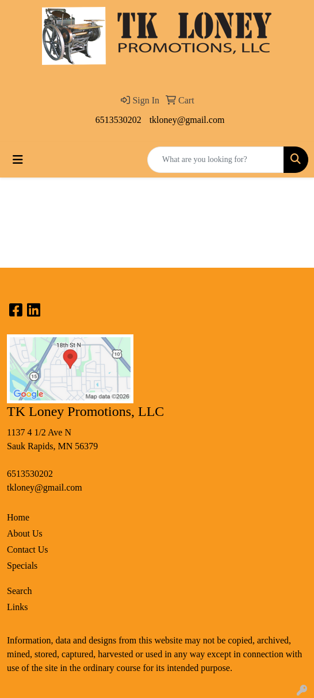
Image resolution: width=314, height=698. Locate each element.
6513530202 (118, 120)
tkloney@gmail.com (187, 120)
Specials (22, 565)
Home (18, 517)
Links (17, 607)
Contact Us (27, 549)
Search (19, 591)
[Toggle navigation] (18, 160)
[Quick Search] (215, 159)
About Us (25, 533)
